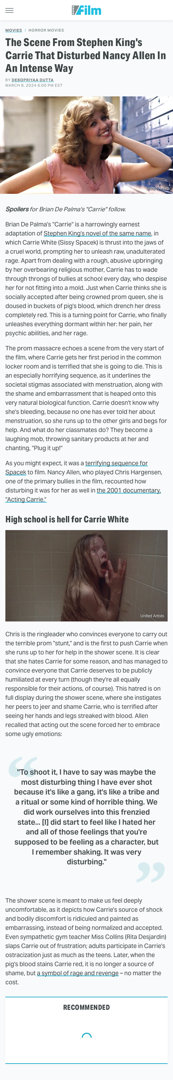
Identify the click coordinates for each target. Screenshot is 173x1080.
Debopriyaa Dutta (33, 80)
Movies (13, 30)
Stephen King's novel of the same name (97, 233)
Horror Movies (46, 30)
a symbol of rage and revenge (78, 973)
